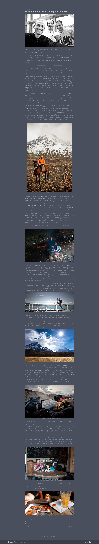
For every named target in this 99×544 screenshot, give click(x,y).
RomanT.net (12, 542)
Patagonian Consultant (47, 443)
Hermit (53, 536)
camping (29, 519)
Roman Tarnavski (47, 535)
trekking (33, 519)
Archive (22, 542)
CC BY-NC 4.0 (56, 535)
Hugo (48, 536)
